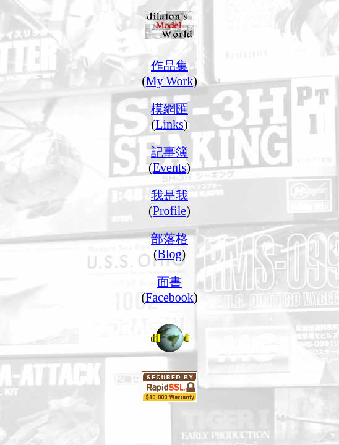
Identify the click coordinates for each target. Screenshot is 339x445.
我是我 (169, 195)
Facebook (169, 297)
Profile (169, 211)
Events (169, 167)
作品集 (169, 65)
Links (169, 124)
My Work (169, 81)
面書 (169, 282)
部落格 (169, 238)
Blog (170, 254)
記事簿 (169, 152)
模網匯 (169, 109)
